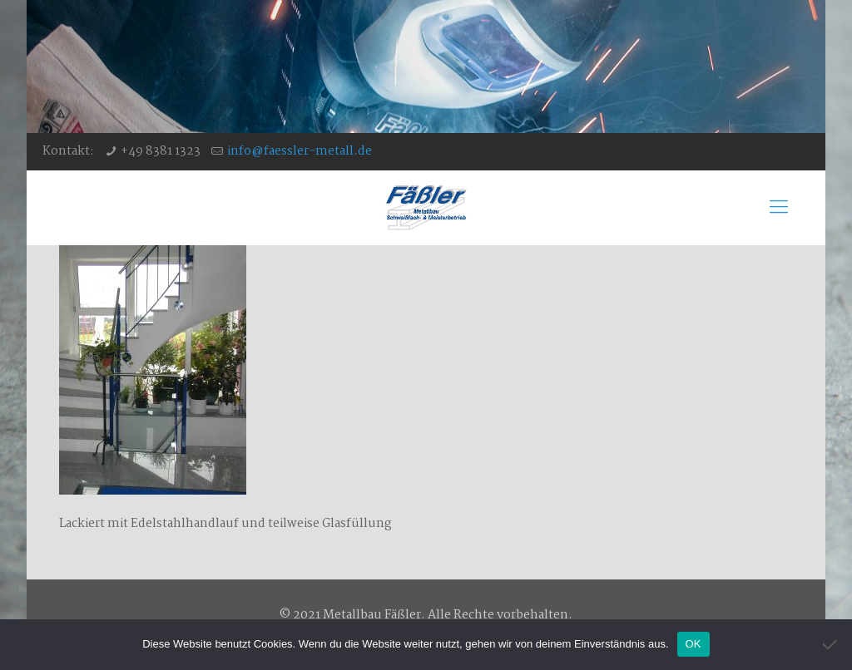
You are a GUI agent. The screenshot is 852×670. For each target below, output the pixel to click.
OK (693, 644)
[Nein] (831, 644)
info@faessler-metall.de (299, 151)
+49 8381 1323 (161, 151)
